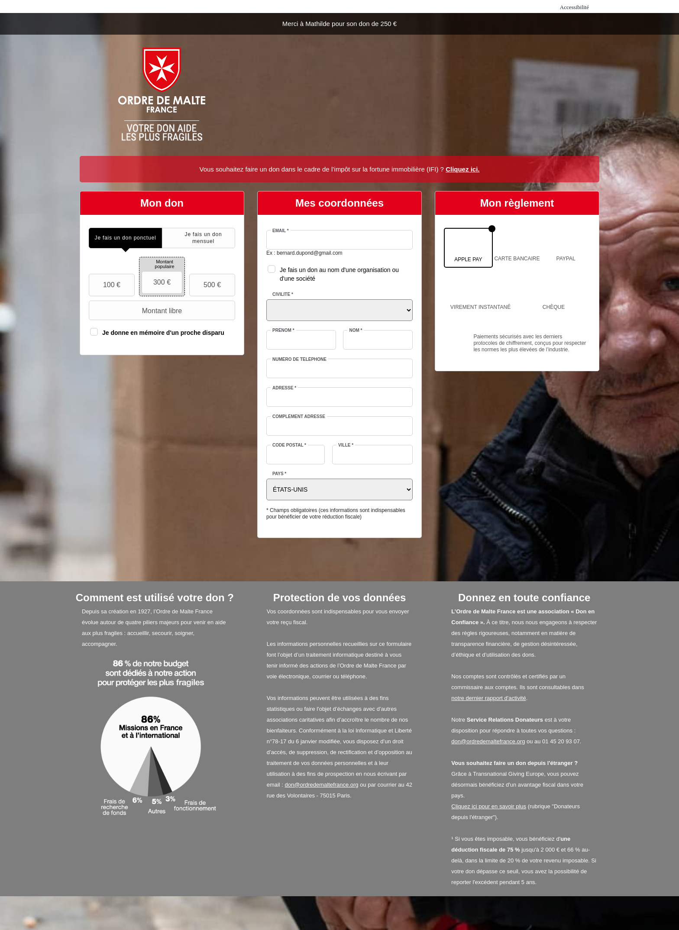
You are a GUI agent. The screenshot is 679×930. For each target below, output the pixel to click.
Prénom (283, 330)
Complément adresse (298, 416)
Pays (279, 473)
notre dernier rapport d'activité (488, 698)
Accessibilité (574, 7)
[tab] (125, 238)
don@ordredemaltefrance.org (322, 784)
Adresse (284, 388)
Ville (345, 445)
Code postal (289, 445)
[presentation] (125, 238)
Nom (355, 330)
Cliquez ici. (462, 169)
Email (280, 230)
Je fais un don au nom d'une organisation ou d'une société (339, 274)
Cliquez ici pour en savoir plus (488, 806)
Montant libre (136, 310)
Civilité (282, 294)
